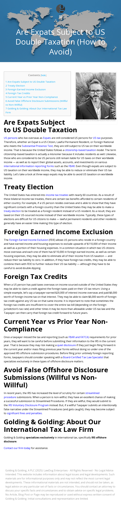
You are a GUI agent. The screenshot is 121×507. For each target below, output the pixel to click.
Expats (47, 138)
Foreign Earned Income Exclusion (26, 89)
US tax (97, 138)
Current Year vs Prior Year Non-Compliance (32, 97)
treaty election (12, 211)
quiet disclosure (66, 345)
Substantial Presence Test (37, 146)
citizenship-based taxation (80, 150)
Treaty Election (15, 85)
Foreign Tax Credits (18, 93)
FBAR (72, 166)
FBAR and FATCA (78, 337)
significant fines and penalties (24, 413)
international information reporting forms (29, 166)
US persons (10, 138)
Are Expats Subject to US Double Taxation (31, 81)
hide (43, 75)
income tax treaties (57, 195)
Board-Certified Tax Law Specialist (83, 357)
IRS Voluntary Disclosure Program (28, 405)
